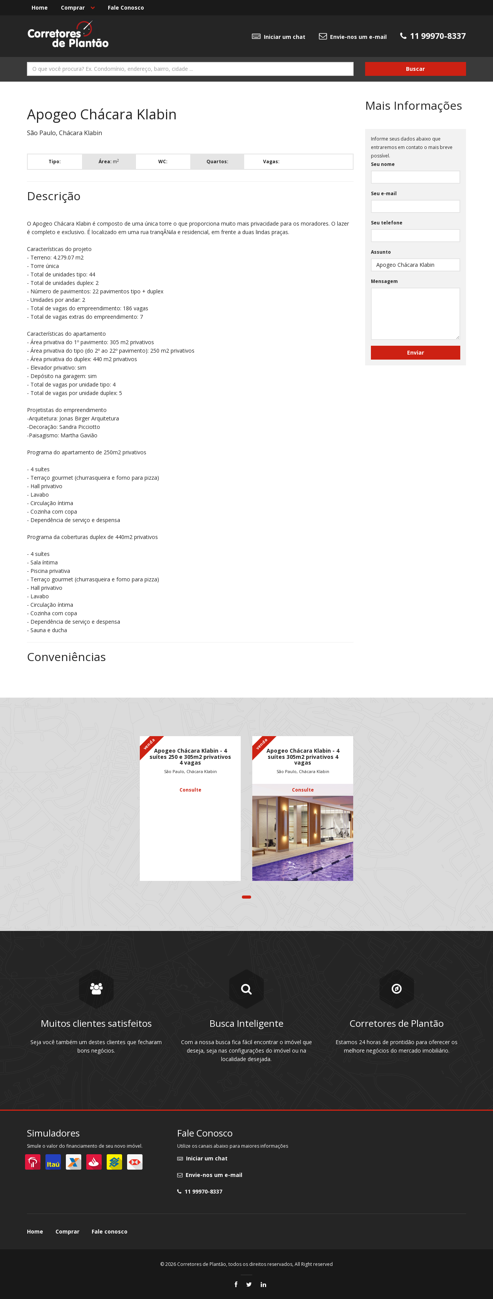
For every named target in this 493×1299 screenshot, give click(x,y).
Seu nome (383, 164)
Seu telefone (386, 222)
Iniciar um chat (278, 36)
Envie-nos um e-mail (353, 36)
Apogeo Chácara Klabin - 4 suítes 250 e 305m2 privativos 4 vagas (190, 756)
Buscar (415, 68)
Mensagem (384, 281)
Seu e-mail (384, 193)
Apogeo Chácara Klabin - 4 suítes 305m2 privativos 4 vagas (303, 756)
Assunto (381, 252)
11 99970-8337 (199, 1191)
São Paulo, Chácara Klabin (190, 771)
